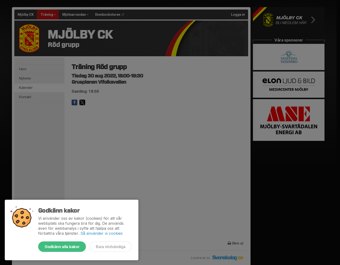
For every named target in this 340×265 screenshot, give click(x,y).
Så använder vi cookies (101, 233)
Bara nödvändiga (110, 246)
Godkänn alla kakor (62, 246)
